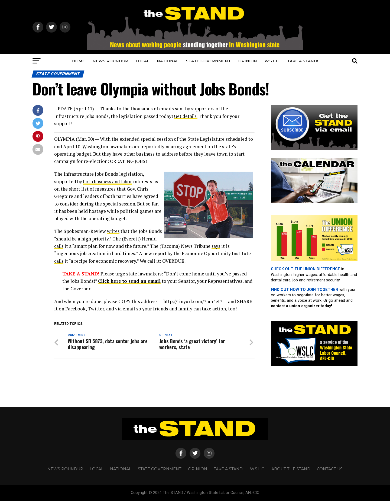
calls (75, 246)
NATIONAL (167, 61)
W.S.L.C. (272, 61)
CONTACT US (330, 469)
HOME (78, 61)
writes (114, 231)
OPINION (247, 61)
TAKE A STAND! (302, 61)
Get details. (186, 116)
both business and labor (108, 181)
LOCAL (142, 61)
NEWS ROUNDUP (110, 61)
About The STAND (290, 469)
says (232, 246)
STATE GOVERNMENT (208, 61)
